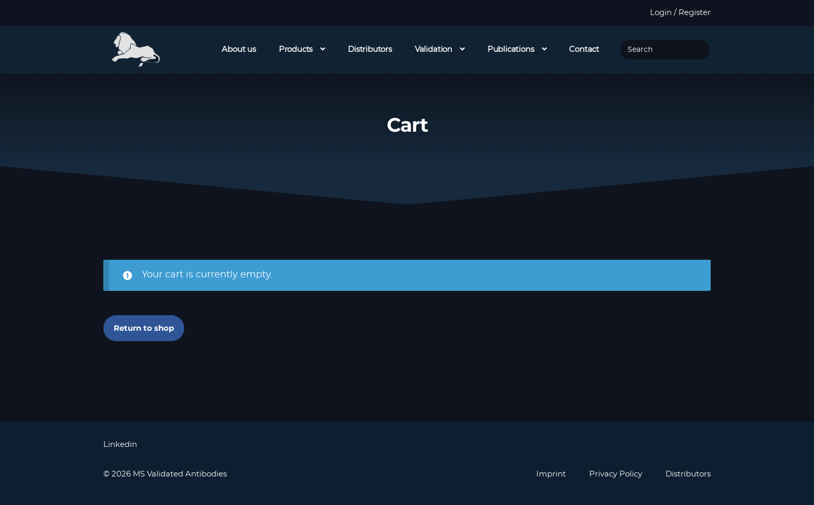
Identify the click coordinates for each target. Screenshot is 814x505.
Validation (433, 49)
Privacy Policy (615, 474)
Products (296, 49)
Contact (584, 49)
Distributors (370, 49)
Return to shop (144, 328)
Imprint (551, 474)
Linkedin (120, 444)
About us (239, 49)
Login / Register (680, 13)
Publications (510, 49)
